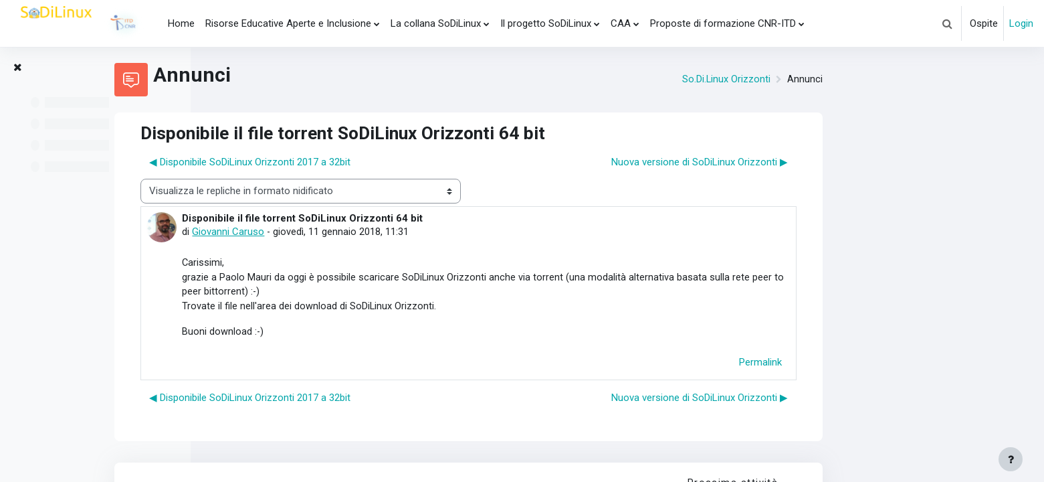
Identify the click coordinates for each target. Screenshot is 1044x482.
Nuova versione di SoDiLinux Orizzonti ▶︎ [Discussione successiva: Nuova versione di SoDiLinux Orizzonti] (848, 162)
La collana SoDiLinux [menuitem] (436, 23)
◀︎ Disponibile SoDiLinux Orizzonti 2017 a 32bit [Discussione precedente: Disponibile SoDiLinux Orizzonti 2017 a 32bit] (399, 162)
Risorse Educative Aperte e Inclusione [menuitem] (288, 23)
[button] (947, 23)
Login (1021, 23)
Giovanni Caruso (377, 232)
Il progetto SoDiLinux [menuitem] (545, 23)
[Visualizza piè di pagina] (1011, 459)
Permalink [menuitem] (909, 364)
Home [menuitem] (181, 23)
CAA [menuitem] (621, 23)
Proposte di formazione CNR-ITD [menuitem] (723, 23)
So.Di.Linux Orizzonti (875, 80)
